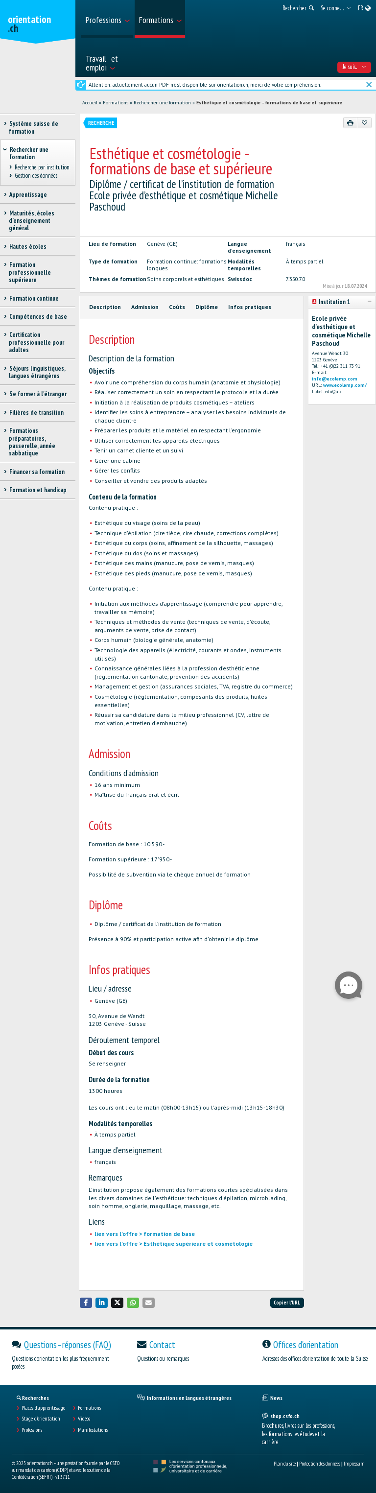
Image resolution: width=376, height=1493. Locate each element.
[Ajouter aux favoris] (364, 122)
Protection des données (319, 1463)
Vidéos (84, 1418)
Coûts (177, 306)
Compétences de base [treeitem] (38, 316)
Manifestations (93, 1429)
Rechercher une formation (162, 102)
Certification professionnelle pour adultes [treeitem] (36, 342)
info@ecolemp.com (334, 379)
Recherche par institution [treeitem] (42, 168)
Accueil (89, 102)
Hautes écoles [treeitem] (28, 246)
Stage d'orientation (41, 1418)
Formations (115, 102)
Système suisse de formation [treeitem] (33, 127)
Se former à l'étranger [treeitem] (38, 394)
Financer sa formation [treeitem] (37, 472)
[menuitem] (107, 19)
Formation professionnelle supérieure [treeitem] (30, 272)
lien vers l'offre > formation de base (144, 1233)
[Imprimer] (350, 122)
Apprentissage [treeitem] (28, 194)
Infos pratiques (249, 306)
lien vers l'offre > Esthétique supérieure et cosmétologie (173, 1243)
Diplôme (206, 306)
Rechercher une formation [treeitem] (28, 153)
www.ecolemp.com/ (345, 385)
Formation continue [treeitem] (34, 298)
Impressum (354, 1463)
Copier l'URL (287, 1302)
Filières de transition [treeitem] (36, 412)
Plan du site (285, 1463)
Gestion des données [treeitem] (35, 175)
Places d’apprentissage (43, 1407)
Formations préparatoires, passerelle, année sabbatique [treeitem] (32, 442)
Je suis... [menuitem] (354, 67)
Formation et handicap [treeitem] (38, 490)
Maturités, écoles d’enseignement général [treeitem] (31, 221)
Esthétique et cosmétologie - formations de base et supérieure (269, 102)
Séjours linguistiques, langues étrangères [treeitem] (37, 372)
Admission (145, 306)
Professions (32, 1429)
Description (105, 306)
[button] (86, 1303)
